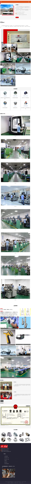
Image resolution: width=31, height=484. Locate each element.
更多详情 (17, 17)
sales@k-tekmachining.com (21, 13)
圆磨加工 (6, 460)
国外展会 (1, 380)
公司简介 (17, 4)
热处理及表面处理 (7, 463)
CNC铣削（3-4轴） (7, 457)
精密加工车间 (2, 113)
